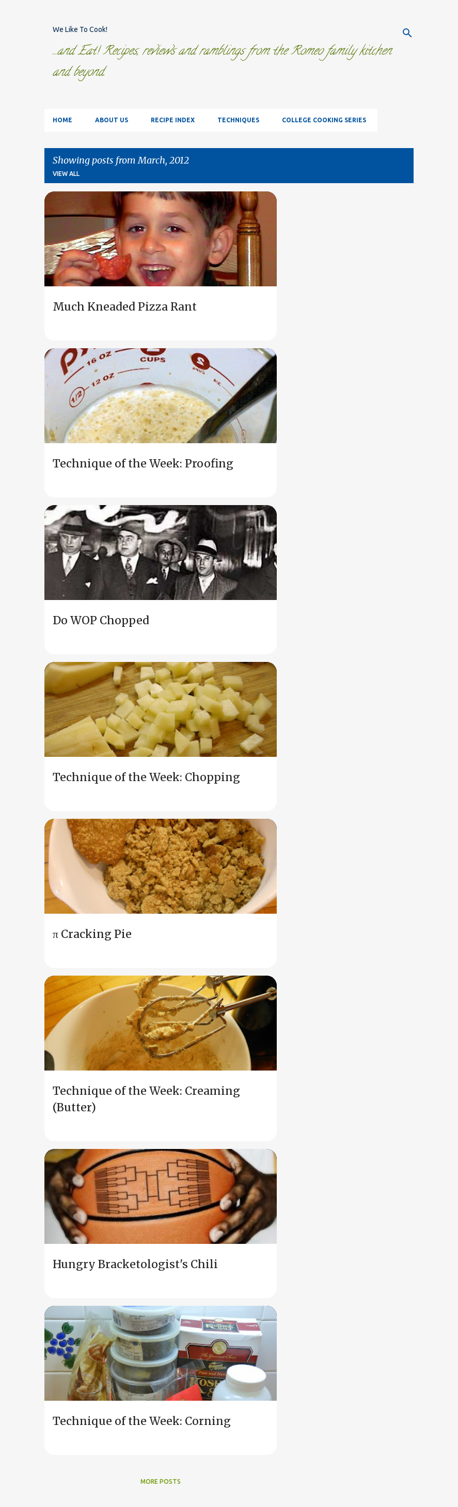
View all (66, 173)
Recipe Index (173, 120)
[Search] (407, 33)
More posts (160, 1481)
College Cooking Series (324, 120)
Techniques (238, 120)
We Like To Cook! (80, 29)
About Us (111, 120)
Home (62, 120)
